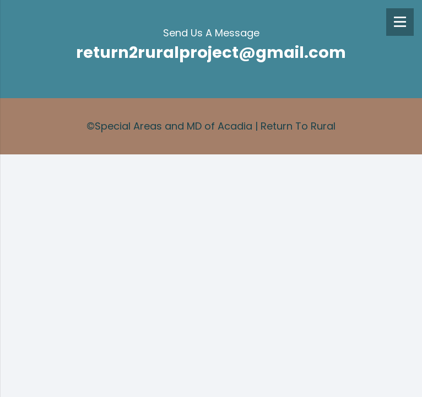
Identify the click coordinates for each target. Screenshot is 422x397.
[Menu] (400, 22)
